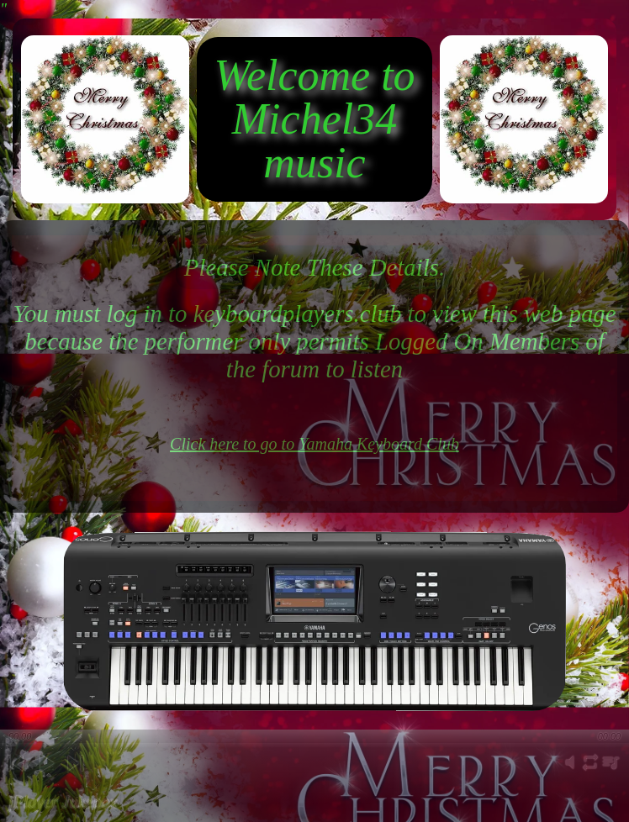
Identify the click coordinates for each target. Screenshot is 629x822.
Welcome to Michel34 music (314, 119)
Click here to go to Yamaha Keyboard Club (314, 444)
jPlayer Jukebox (62, 802)
